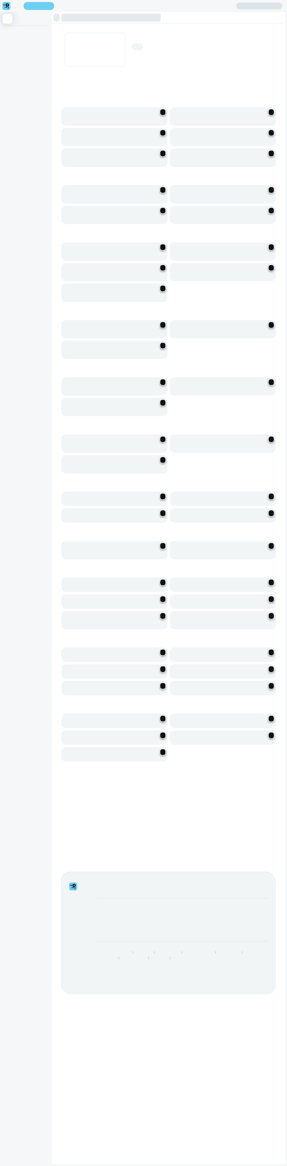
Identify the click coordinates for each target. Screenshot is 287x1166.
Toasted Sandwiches (93, 27)
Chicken (65, 27)
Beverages (119, 27)
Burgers (7, 27)
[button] (143, 15)
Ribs (57, 27)
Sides (109, 27)
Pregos (75, 27)
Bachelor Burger (22, 27)
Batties (50, 27)
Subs (42, 27)
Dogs (36, 27)
